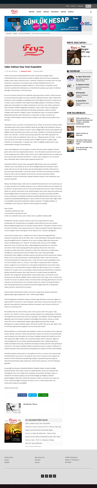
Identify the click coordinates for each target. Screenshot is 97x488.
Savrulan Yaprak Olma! (83, 127)
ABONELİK (71, 11)
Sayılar (39, 11)
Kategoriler (54, 11)
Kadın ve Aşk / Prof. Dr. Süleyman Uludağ (39, 440)
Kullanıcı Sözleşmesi (72, 460)
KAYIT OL (73, 6)
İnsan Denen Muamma (33, 447)
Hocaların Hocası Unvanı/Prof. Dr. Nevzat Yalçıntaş (43, 427)
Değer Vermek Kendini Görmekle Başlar (39, 430)
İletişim (6, 462)
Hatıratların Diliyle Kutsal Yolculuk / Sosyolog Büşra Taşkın (84, 142)
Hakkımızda (8, 457)
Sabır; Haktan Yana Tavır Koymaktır (37, 423)
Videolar (63, 11)
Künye (6, 460)
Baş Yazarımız (40, 457)
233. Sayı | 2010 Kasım (24, 33)
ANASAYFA (31, 11)
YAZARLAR (74, 71)
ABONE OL (81, 6)
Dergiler (15, 33)
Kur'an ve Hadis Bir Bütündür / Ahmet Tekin (40, 433)
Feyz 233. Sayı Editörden (33, 443)
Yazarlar (46, 11)
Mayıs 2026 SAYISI (76, 42)
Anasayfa (8, 33)
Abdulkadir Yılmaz (26, 71)
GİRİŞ (67, 6)
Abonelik (68, 462)
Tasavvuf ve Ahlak (38, 71)
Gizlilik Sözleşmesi (71, 457)
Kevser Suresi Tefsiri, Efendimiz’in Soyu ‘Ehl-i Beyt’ (42, 437)
